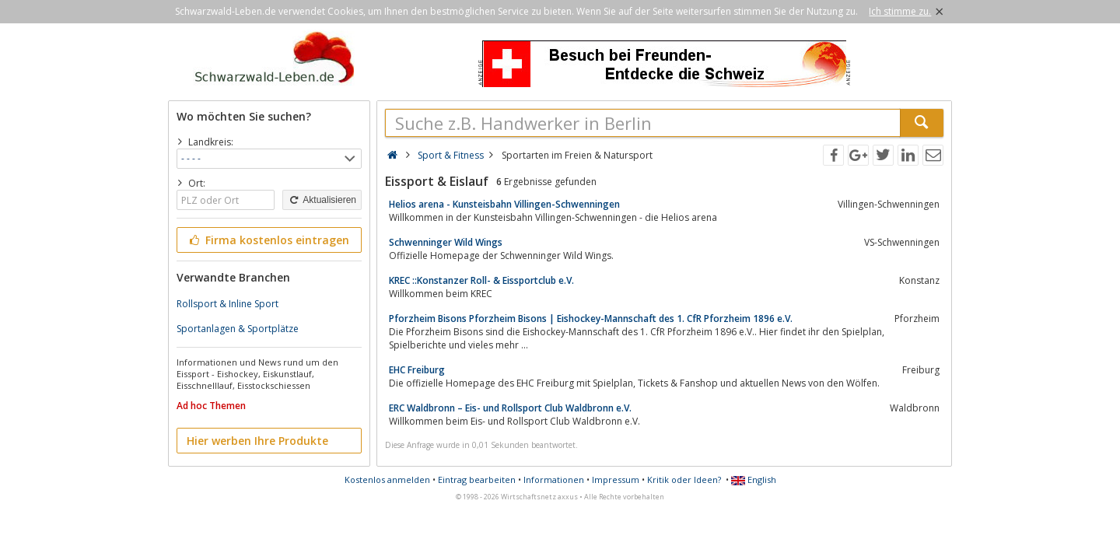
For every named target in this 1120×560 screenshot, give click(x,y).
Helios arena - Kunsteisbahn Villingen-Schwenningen (504, 204)
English (753, 479)
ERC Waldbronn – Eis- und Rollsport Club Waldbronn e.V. (510, 408)
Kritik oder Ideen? (684, 479)
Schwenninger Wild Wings (445, 242)
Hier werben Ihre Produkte (257, 440)
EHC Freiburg (417, 369)
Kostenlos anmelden (387, 479)
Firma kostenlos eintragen (268, 240)
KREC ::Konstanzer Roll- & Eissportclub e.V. (481, 280)
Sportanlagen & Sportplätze (238, 328)
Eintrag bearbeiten (477, 479)
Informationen (553, 479)
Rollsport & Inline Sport (227, 303)
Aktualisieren (322, 199)
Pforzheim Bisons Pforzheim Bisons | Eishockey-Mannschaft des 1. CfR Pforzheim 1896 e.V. (591, 318)
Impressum (615, 479)
